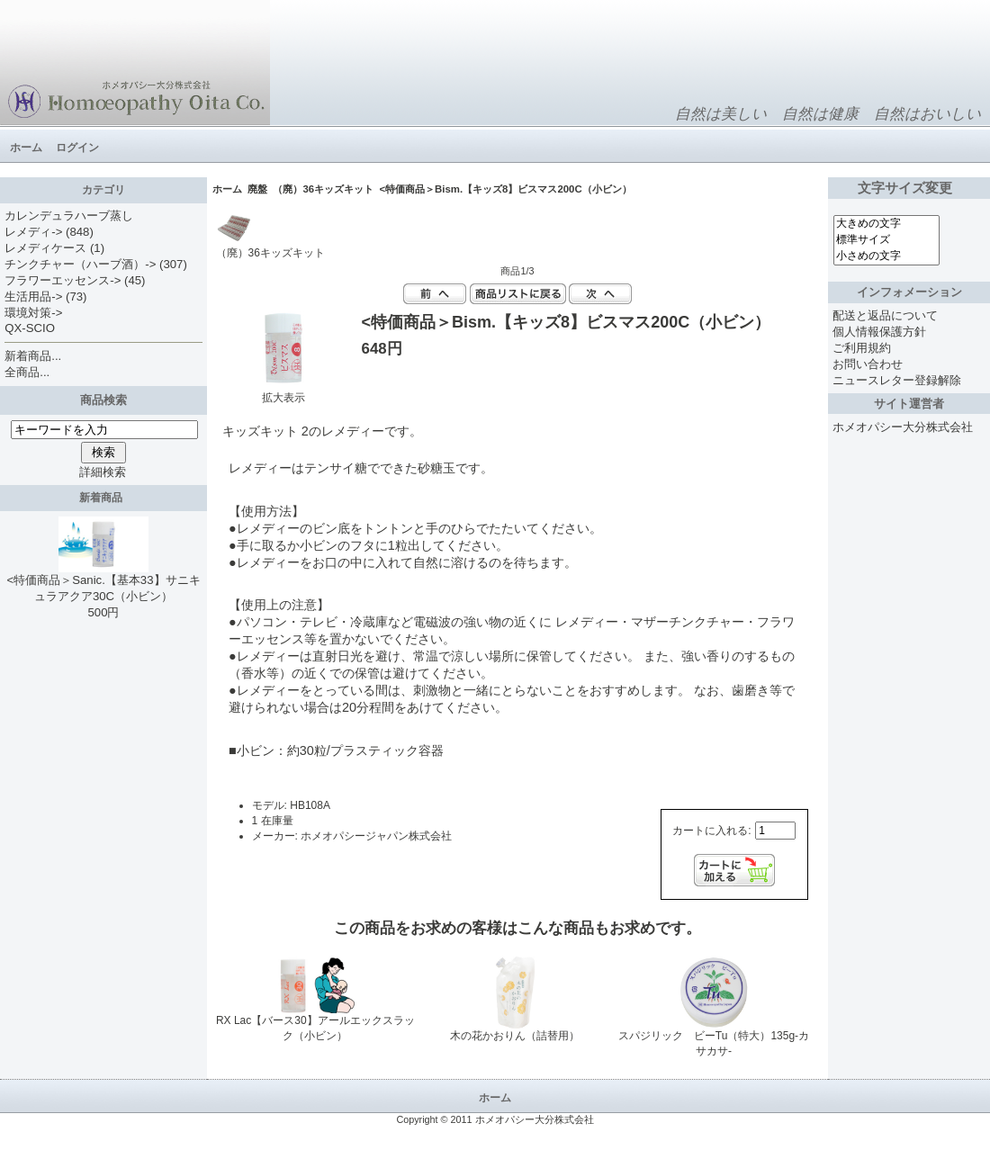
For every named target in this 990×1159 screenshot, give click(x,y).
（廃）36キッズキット (323, 189)
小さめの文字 (886, 256)
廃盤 (257, 189)
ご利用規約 (861, 348)
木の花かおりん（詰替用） (515, 1035)
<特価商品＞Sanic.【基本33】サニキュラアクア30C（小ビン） (103, 582)
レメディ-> (33, 231)
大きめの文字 (886, 224)
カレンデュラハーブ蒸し (68, 215)
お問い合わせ (867, 364)
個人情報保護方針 (879, 331)
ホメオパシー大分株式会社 (902, 427)
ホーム (26, 147)
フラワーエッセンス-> (62, 280)
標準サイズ (886, 240)
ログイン (77, 147)
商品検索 (103, 400)
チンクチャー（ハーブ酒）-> (80, 264)
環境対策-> (33, 312)
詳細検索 (102, 472)
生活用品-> (33, 296)
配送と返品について (885, 315)
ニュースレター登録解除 (896, 380)
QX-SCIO (29, 328)
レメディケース (45, 248)
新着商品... (32, 356)
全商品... (27, 372)
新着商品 (104, 497)
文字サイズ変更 (908, 188)
